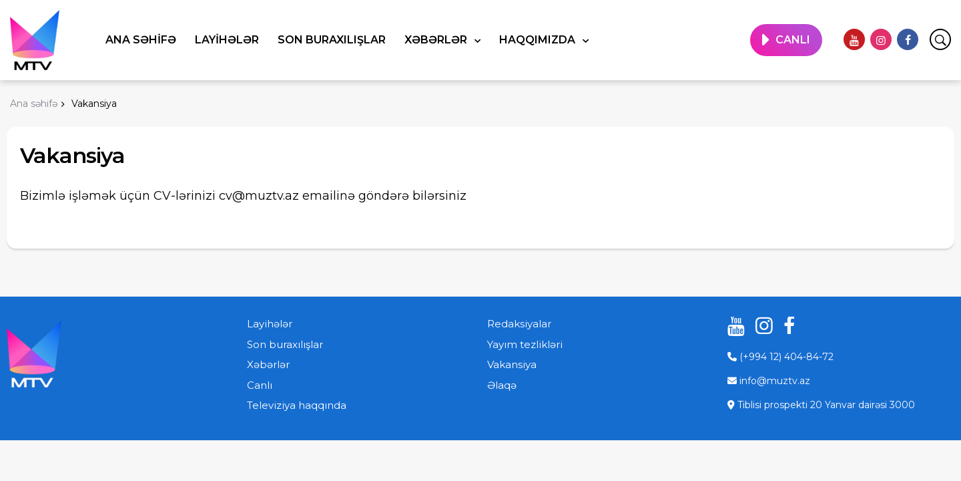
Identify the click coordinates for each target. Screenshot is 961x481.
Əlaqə (502, 385)
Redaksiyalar (519, 323)
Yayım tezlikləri (525, 344)
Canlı (259, 385)
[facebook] (907, 39)
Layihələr (227, 39)
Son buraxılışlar (332, 39)
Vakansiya (512, 364)
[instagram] (881, 39)
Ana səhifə (140, 39)
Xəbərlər (437, 39)
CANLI (792, 39)
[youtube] (854, 39)
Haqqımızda (538, 39)
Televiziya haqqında (296, 405)
